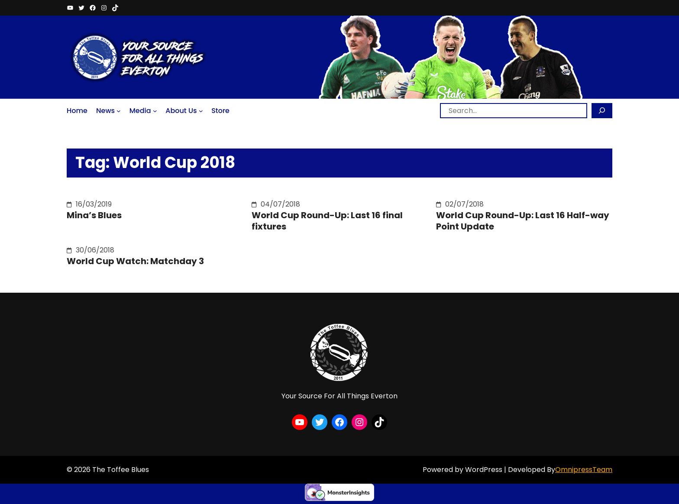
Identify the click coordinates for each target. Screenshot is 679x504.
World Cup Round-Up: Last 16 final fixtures (327, 221)
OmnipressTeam (583, 470)
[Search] (602, 110)
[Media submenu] (155, 110)
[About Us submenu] (201, 110)
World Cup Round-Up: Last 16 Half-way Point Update (522, 221)
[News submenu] (118, 110)
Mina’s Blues (94, 215)
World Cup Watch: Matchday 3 (135, 261)
